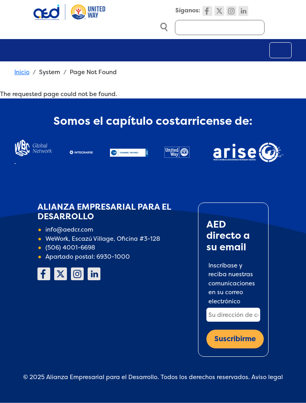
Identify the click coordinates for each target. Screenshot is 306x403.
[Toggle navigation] (280, 50)
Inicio (21, 72)
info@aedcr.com (69, 229)
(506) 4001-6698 (70, 247)
